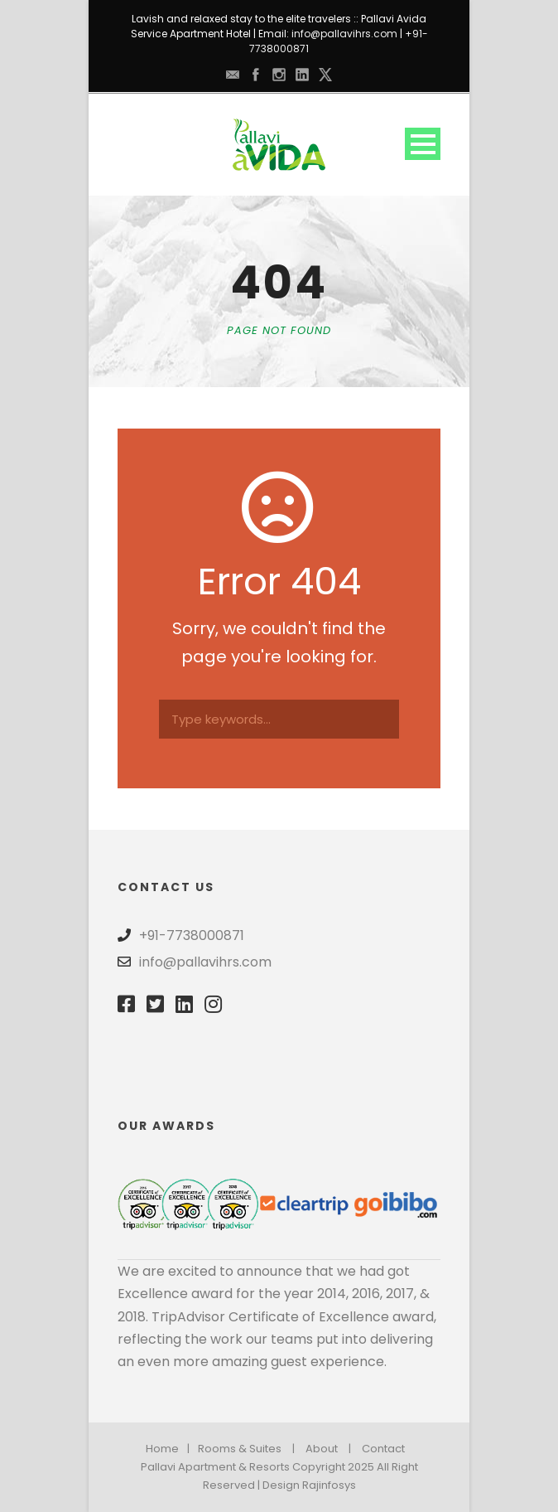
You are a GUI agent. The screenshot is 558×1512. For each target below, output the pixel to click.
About (321, 1448)
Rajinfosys (329, 1485)
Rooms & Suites (239, 1448)
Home (162, 1448)
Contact (383, 1448)
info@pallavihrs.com (344, 34)
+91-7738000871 (191, 935)
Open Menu (422, 144)
